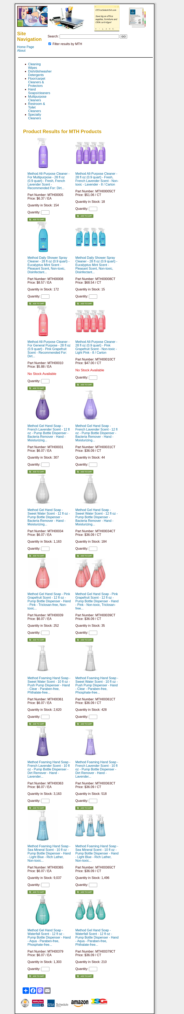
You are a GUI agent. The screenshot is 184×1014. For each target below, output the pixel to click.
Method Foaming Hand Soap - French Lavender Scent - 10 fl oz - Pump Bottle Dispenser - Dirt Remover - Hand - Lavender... (49, 769)
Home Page (25, 47)
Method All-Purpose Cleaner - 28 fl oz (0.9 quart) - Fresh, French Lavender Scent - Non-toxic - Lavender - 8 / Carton (96, 179)
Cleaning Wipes (34, 65)
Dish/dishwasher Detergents (40, 73)
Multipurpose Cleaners (37, 98)
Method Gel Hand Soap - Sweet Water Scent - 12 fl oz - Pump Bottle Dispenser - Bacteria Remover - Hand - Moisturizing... (49, 517)
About (21, 50)
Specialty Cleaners (34, 116)
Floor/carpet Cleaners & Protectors (36, 82)
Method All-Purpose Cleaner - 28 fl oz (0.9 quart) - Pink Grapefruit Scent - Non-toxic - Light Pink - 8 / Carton (96, 347)
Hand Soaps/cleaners (39, 91)
